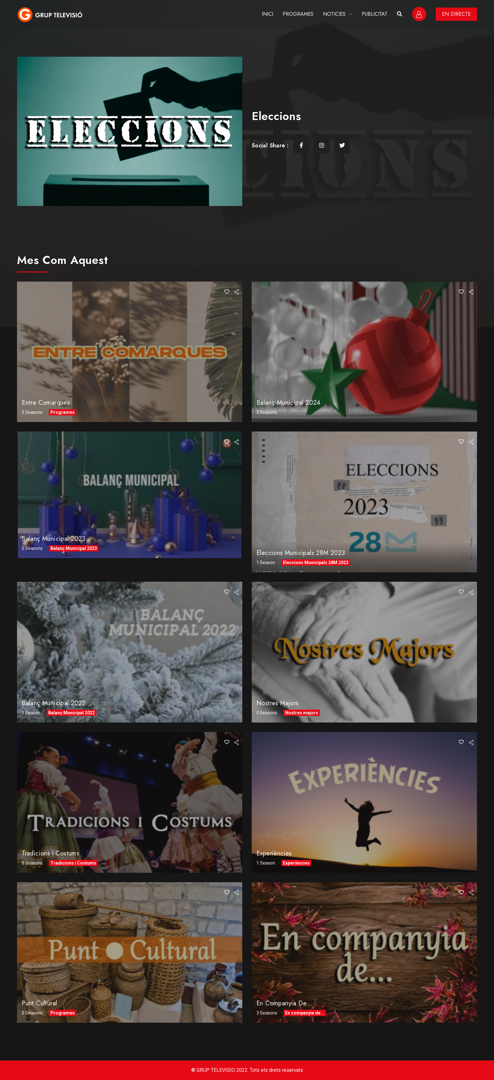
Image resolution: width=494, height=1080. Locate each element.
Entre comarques (46, 402)
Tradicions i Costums (50, 853)
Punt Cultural (39, 1003)
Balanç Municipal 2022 (53, 703)
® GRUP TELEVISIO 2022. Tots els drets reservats (247, 1070)
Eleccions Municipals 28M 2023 (300, 552)
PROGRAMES (298, 14)
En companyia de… (284, 1003)
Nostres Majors (277, 703)
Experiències (274, 853)
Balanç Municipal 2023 (53, 538)
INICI (267, 14)
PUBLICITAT (375, 14)
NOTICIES (334, 14)
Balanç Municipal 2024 (288, 402)
